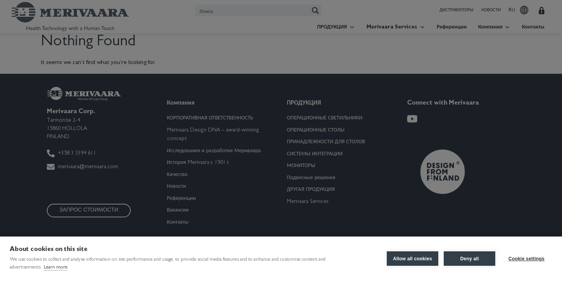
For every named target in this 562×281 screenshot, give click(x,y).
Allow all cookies (412, 258)
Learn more (56, 267)
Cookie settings (526, 258)
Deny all (469, 258)
